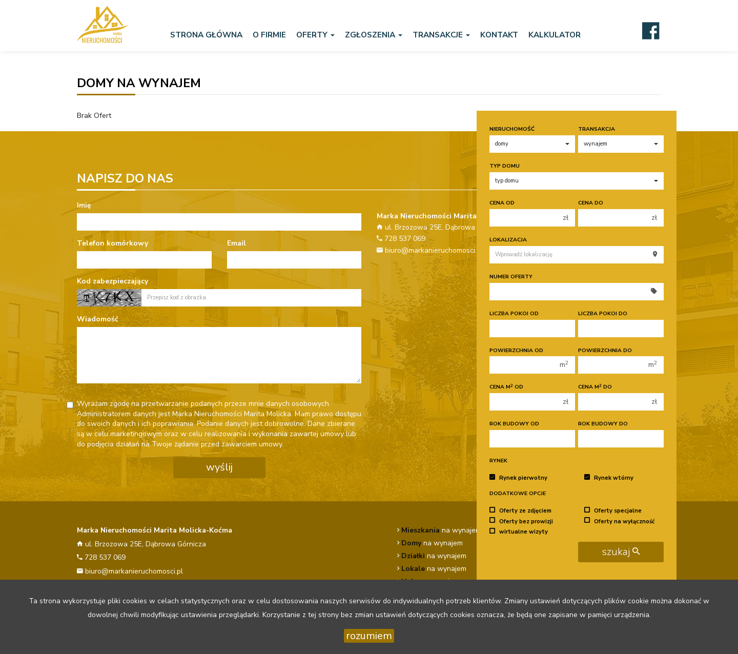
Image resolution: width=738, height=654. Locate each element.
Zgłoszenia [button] (373, 34)
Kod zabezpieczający (112, 281)
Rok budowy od (514, 423)
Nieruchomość (512, 129)
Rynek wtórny (608, 478)
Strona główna (206, 34)
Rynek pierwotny (518, 478)
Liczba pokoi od (514, 313)
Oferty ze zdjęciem (520, 511)
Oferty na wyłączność (619, 521)
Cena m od (506, 387)
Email (236, 243)
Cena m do (595, 387)
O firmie (269, 34)
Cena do (590, 203)
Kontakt (499, 34)
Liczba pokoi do (602, 313)
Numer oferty (510, 276)
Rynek (498, 460)
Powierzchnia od (516, 350)
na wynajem (441, 530)
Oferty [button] (315, 34)
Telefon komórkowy (112, 243)
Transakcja (596, 129)
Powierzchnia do (605, 350)
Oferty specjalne (613, 511)
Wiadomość (97, 319)
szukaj (621, 552)
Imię (84, 205)
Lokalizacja (508, 239)
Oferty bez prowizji (521, 521)
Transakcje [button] (441, 34)
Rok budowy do (603, 423)
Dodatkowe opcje (517, 493)
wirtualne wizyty (518, 532)
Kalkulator (554, 34)
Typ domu (504, 166)
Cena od (502, 203)
